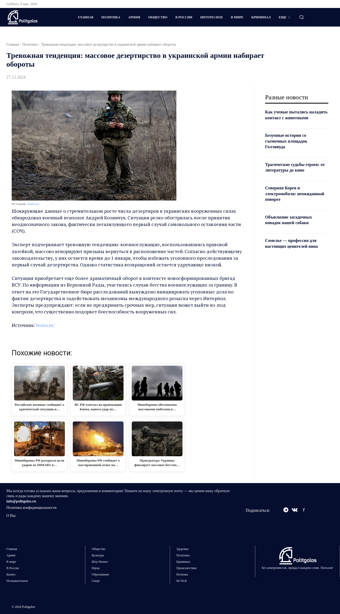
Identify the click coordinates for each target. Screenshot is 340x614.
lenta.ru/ (34, 204)
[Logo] (34, 17)
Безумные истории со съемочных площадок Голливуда (288, 146)
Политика (30, 44)
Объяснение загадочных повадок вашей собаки (291, 225)
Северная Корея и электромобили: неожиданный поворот (289, 199)
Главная (12, 44)
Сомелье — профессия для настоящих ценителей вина (294, 249)
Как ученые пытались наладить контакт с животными (289, 117)
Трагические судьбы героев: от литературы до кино (295, 172)
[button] (301, 17)
